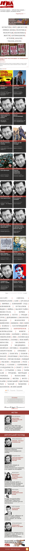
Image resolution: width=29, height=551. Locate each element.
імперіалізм (6, 301)
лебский (23, 340)
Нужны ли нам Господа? (17, 143)
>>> (27, 66)
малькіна (20, 342)
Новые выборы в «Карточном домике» (5, 116)
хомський (12, 381)
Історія (10, 38)
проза (3, 359)
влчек (22, 312)
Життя (7, 35)
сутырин (9, 370)
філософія (20, 376)
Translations (14, 41)
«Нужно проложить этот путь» (19, 88)
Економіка (19, 33)
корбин (16, 334)
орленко (22, 351)
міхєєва (4, 342)
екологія (23, 317)
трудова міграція (17, 373)
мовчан (4, 348)
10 (20, 293)
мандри (4, 345)
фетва (16, 378)
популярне (4, 68)
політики (12, 356)
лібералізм (5, 337)
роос (25, 362)
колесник (5, 334)
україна (4, 376)
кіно (26, 323)
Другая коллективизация (18, 115)
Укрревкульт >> (21, 13)
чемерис (22, 384)
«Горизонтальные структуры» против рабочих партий (19, 227)
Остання (25, 293)
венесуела (5, 312)
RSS (7, 390)
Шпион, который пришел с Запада (18, 282)
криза (25, 334)
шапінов (4, 387)
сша (19, 370)
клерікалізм (6, 331)
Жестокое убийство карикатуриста (5, 226)
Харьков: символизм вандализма (17, 172)
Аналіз (18, 38)
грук (2, 317)
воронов (4, 315)
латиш (14, 340)
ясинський (16, 387)
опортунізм (6, 351)
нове (1, 68)
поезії (3, 356)
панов (24, 353)
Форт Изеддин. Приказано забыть (5, 254)
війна (11, 309)
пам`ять (14, 353)
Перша (6, 293)
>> (22, 293)
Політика (21, 30)
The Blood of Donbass (3, 88)
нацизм (24, 348)
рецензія (15, 362)
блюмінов (5, 306)
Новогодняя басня (5, 198)
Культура (6, 27)
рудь (2, 365)
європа (20, 298)
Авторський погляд (4, 113)
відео (3, 309)
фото (24, 378)
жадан (3, 320)
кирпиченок (20, 329)
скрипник (22, 365)
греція (24, 315)
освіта (3, 353)
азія (16, 301)
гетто (15, 315)
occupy (4, 298)
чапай (11, 384)
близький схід (19, 304)
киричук (4, 329)
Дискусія (22, 27)
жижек (14, 323)
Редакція (12, 390)
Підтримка (19, 390)
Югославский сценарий (17, 198)
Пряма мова (9, 30)
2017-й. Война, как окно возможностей (19, 254)
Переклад (2, 85)
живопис (5, 323)
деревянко (11, 317)
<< (9, 293)
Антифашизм (18, 35)
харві (3, 381)
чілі (2, 384)
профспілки (14, 359)
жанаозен (20, 320)
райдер (25, 359)
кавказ (5, 326)
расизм (5, 362)
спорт (19, 367)
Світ (14, 27)
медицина (20, 345)
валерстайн (22, 309)
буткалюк (21, 306)
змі (21, 323)
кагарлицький (20, 326)
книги (22, 331)
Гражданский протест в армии (4, 282)
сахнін (10, 365)
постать (23, 356)
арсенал (24, 301)
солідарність (6, 367)
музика (14, 348)
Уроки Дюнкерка (4, 170)
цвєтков (23, 381)
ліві (14, 337)
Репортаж (8, 33)
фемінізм (4, 378)
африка (5, 304)
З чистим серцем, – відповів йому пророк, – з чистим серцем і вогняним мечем (13, 10)
